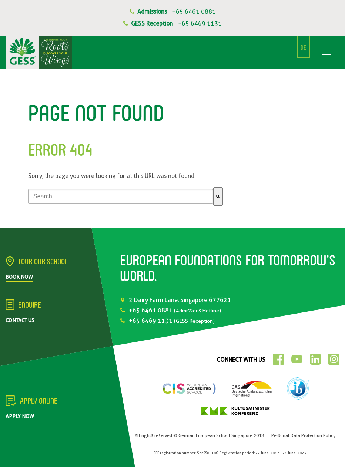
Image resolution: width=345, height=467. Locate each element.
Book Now (19, 277)
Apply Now (20, 416)
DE (303, 48)
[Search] (218, 196)
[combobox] (120, 196)
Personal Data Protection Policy (303, 435)
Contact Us (20, 320)
